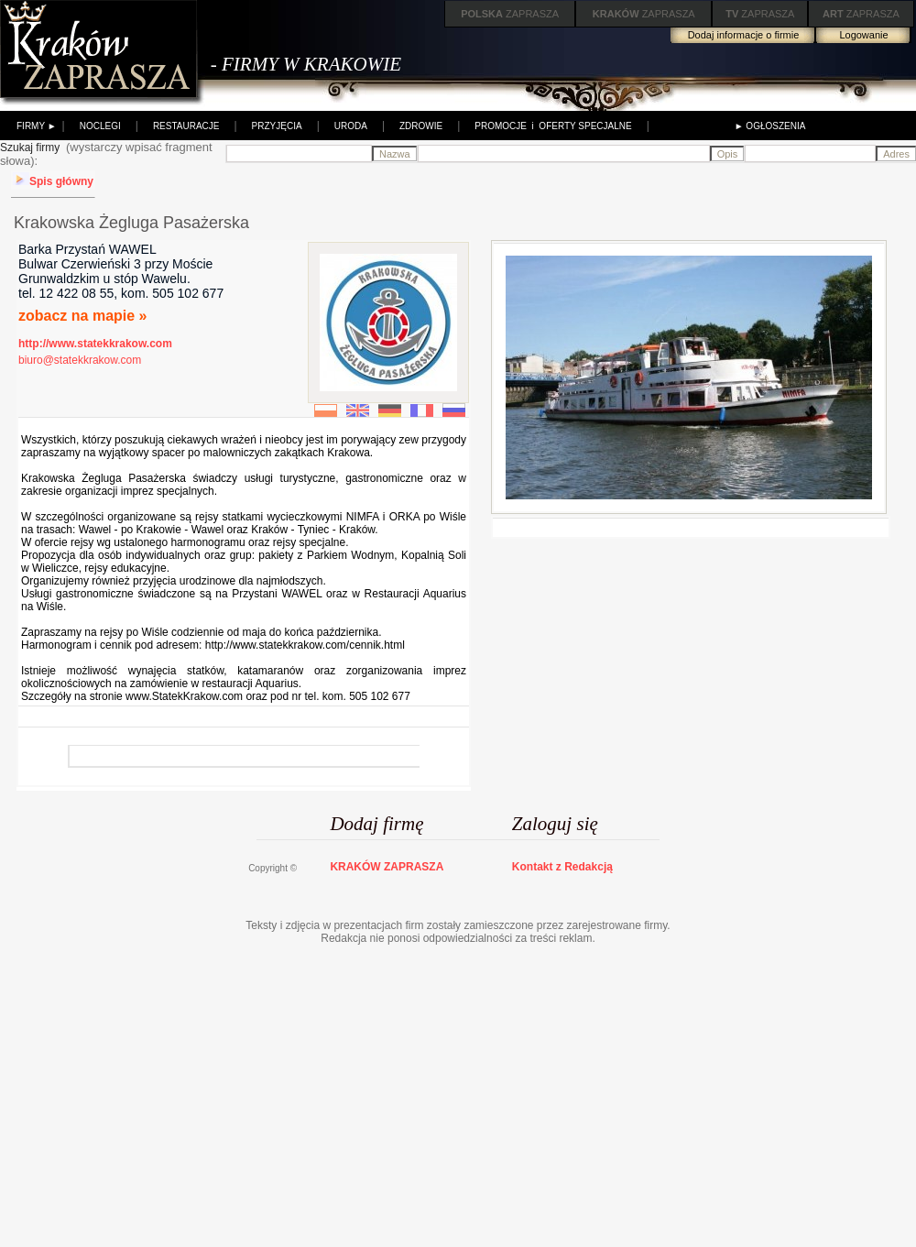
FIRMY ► (36, 126)
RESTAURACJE (186, 126)
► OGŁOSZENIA (770, 126)
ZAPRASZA (510, 13)
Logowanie (863, 34)
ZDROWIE (420, 126)
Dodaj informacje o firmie (744, 34)
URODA (350, 126)
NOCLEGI (100, 126)
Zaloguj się (555, 824)
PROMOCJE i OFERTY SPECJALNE (552, 126)
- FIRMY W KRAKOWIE (306, 64)
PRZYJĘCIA (277, 126)
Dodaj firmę (376, 824)
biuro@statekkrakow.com (79, 360)
